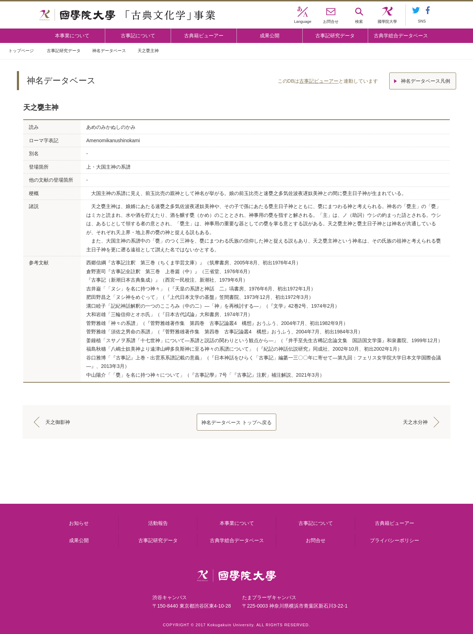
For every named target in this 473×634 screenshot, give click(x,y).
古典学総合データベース (401, 35)
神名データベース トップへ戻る (236, 422)
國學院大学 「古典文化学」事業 (127, 15)
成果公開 (269, 35)
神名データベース (109, 50)
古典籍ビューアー (203, 35)
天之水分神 (415, 422)
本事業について (72, 35)
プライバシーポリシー (394, 540)
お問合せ (316, 540)
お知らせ (79, 523)
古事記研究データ (335, 35)
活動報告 (158, 523)
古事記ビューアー (319, 81)
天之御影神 (57, 422)
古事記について (138, 35)
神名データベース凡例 (425, 81)
